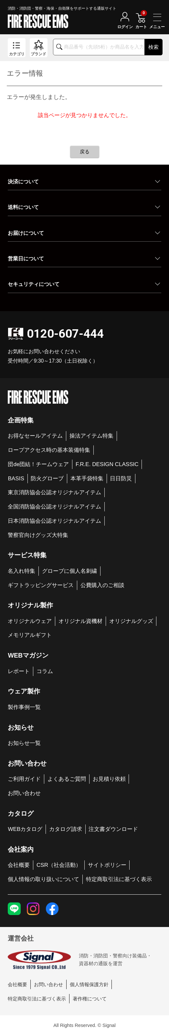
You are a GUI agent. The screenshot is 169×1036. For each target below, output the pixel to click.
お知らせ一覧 (24, 743)
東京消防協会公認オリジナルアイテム (54, 492)
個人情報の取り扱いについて (43, 879)
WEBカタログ (25, 829)
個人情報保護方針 (89, 984)
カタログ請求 (65, 829)
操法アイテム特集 (91, 436)
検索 (153, 47)
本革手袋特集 (86, 478)
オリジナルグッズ (131, 621)
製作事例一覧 (24, 707)
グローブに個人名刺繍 (69, 571)
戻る (85, 151)
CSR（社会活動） (59, 865)
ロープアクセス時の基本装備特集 (49, 450)
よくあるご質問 (67, 779)
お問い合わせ (24, 793)
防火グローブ (47, 478)
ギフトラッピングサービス (41, 585)
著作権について (90, 998)
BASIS (16, 478)
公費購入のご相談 (102, 585)
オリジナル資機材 (80, 621)
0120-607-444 (65, 334)
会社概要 (19, 865)
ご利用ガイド (24, 779)
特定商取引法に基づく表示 (119, 879)
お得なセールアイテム (35, 436)
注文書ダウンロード (113, 829)
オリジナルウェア (30, 621)
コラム (45, 671)
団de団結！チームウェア (38, 464)
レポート (19, 671)
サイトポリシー (107, 865)
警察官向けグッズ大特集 (38, 535)
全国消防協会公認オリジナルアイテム (54, 507)
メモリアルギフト (30, 635)
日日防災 (121, 478)
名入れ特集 (21, 571)
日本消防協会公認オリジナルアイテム (54, 521)
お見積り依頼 (109, 779)
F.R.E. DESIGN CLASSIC (107, 464)
